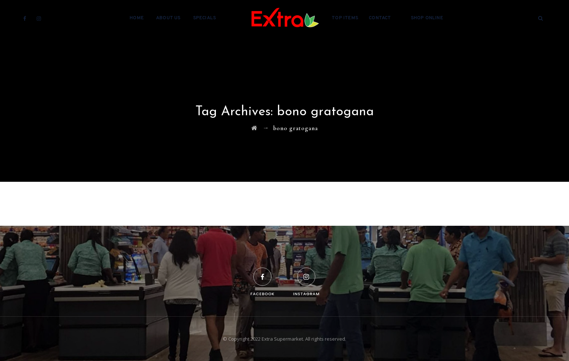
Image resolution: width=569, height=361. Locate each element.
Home (137, 18)
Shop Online (427, 18)
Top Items (345, 18)
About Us (168, 18)
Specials (204, 18)
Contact (380, 18)
